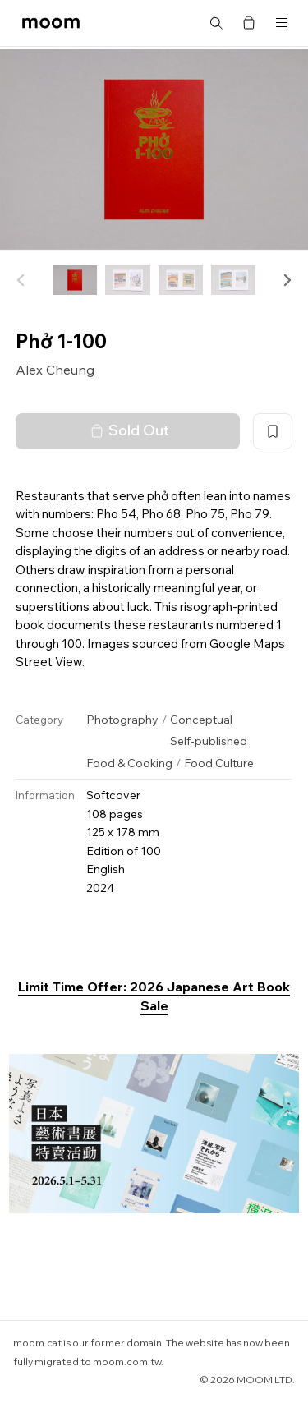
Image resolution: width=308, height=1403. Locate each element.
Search (216, 23)
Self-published (208, 741)
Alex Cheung (55, 369)
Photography (122, 719)
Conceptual (201, 719)
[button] (287, 280)
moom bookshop (51, 23)
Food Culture (219, 763)
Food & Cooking (129, 763)
